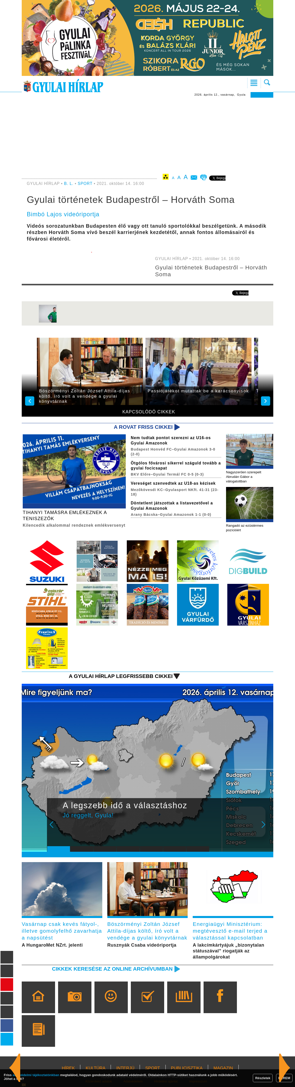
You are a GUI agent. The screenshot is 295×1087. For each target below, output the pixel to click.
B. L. (69, 183)
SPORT (85, 183)
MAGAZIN (223, 1068)
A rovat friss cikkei (143, 427)
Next (266, 828)
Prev (55, 828)
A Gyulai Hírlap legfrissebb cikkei (121, 676)
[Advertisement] (147, 135)
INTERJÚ (125, 1068)
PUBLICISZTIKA (187, 1068)
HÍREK (68, 1068)
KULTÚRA (95, 1068)
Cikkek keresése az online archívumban (112, 969)
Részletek (262, 1078)
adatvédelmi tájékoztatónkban (36, 1075)
